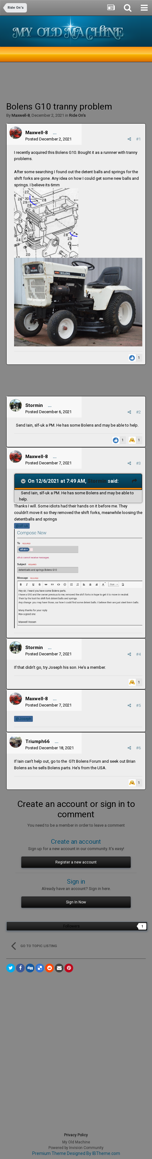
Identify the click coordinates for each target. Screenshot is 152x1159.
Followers (71, 926)
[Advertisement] (56, 81)
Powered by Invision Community (76, 1148)
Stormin (34, 405)
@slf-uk (22, 526)
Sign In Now (76, 902)
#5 (138, 705)
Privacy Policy (76, 1135)
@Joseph (23, 718)
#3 (138, 463)
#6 (138, 748)
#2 (138, 412)
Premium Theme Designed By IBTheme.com (76, 1153)
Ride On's (77, 115)
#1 (138, 139)
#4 (138, 654)
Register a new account (76, 862)
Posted (48, 139)
